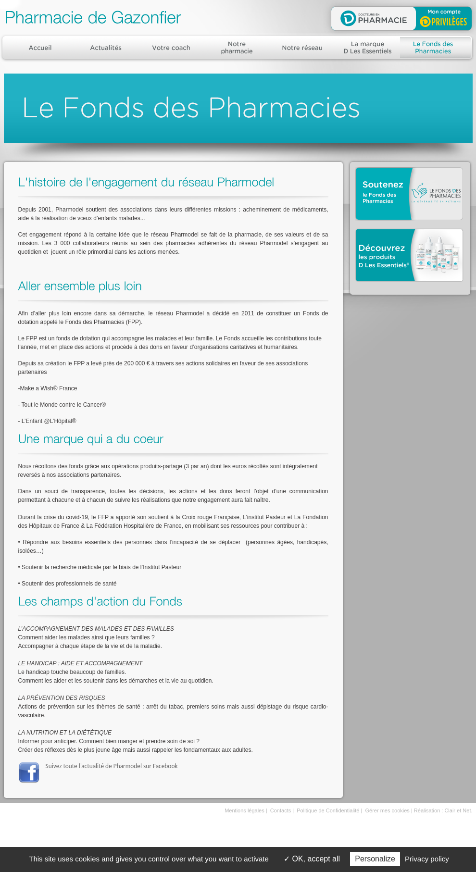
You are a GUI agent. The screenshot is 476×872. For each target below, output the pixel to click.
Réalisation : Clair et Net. (443, 810)
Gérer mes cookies (387, 810)
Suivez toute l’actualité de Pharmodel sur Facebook (112, 766)
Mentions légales (244, 810)
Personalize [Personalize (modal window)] (375, 859)
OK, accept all (312, 859)
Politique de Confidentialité (328, 810)
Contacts (280, 810)
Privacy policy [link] (427, 859)
